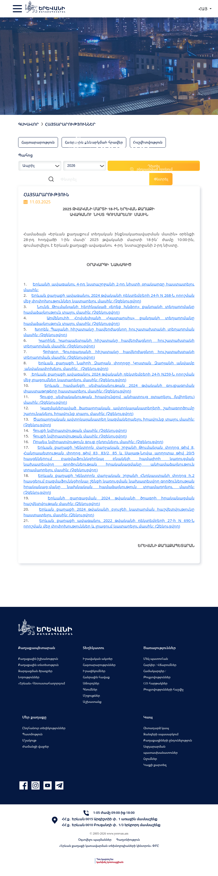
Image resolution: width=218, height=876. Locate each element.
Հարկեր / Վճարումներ (159, 665)
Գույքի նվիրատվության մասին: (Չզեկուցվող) (80, 430)
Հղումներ (150, 759)
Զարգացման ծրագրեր (35, 671)
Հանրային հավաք (96, 677)
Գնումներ (90, 689)
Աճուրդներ (91, 683)
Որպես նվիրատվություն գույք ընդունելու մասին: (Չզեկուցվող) (98, 441)
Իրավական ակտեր (97, 658)
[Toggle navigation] (18, 8)
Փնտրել (161, 179)
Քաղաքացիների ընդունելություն (167, 740)
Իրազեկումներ (94, 671)
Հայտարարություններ (70, 124)
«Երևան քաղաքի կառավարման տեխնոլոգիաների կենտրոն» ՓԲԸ (109, 846)
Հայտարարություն (38, 142)
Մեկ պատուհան (155, 658)
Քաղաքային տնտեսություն (38, 665)
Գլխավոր (28, 124)
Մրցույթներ (91, 695)
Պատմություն (32, 734)
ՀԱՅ (204, 9)
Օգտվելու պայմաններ (94, 839)
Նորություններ (28, 677)
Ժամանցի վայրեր (35, 746)
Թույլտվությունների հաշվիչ (163, 689)
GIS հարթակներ (155, 683)
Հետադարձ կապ (156, 728)
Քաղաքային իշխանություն (38, 658)
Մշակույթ (29, 740)
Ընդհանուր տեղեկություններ (43, 728)
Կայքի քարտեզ (154, 765)
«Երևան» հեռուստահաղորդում (41, 683)
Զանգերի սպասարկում (160, 734)
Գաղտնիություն (128, 839)
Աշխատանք (92, 701)
